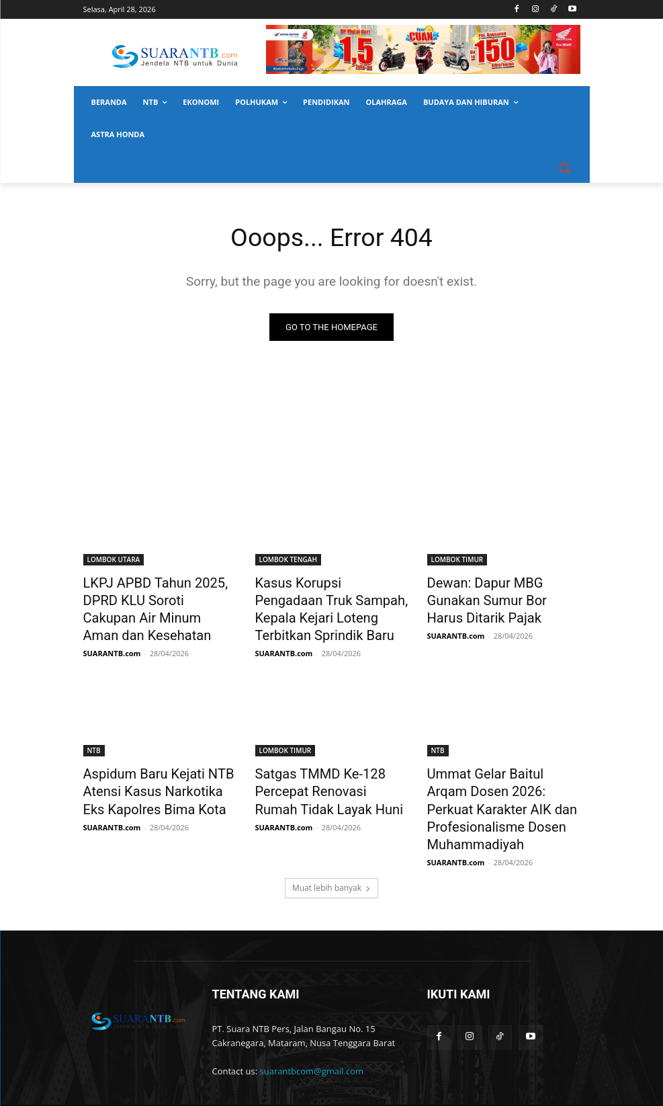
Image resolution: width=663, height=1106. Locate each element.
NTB (94, 740)
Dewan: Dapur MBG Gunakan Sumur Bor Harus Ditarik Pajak (500, 596)
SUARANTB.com (112, 628)
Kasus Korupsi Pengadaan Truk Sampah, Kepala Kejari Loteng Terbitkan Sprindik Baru (324, 604)
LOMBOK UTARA (113, 559)
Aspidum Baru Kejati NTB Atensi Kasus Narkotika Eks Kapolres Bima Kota (152, 777)
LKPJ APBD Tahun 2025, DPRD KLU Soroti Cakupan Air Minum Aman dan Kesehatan (158, 596)
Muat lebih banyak (331, 849)
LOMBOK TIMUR (457, 559)
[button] (564, 167)
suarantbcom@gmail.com (312, 1032)
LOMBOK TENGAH (288, 559)
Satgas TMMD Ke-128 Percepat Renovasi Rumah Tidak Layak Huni (321, 777)
